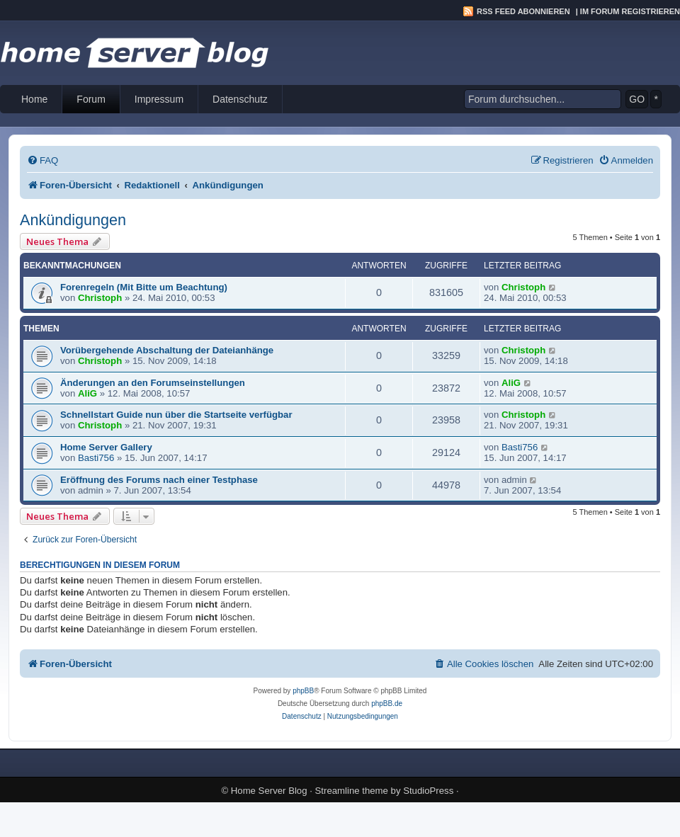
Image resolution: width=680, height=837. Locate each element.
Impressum (159, 99)
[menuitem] (42, 160)
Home (34, 99)
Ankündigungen (73, 220)
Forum (90, 99)
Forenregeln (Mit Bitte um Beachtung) (143, 287)
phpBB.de (386, 703)
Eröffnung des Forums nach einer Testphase (159, 479)
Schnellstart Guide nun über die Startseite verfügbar (176, 414)
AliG (87, 393)
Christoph (100, 297)
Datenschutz (240, 99)
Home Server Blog (269, 790)
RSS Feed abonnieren (523, 11)
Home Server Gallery (106, 447)
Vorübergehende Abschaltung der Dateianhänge (166, 350)
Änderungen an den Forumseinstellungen (152, 382)
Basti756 (96, 457)
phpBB (303, 691)
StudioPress (428, 790)
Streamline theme (351, 790)
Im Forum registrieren (630, 11)
